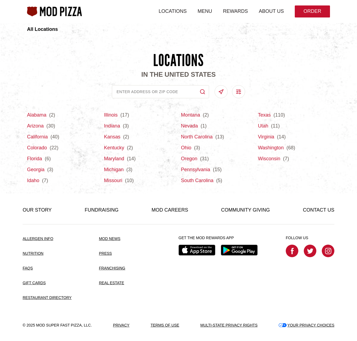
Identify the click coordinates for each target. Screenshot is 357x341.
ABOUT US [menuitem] (271, 11)
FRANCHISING (112, 268)
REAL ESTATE (111, 283)
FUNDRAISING (101, 210)
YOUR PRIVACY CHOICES (306, 325)
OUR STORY (37, 210)
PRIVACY (121, 325)
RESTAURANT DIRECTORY (47, 297)
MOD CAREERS (169, 210)
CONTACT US (318, 210)
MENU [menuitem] (205, 11)
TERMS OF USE (165, 325)
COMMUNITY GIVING (245, 210)
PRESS (105, 253)
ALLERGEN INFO (38, 238)
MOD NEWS (109, 238)
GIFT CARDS (34, 283)
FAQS (28, 268)
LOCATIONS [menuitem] (173, 11)
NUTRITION (33, 253)
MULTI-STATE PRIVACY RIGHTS (229, 325)
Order (312, 11)
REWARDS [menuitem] (235, 11)
